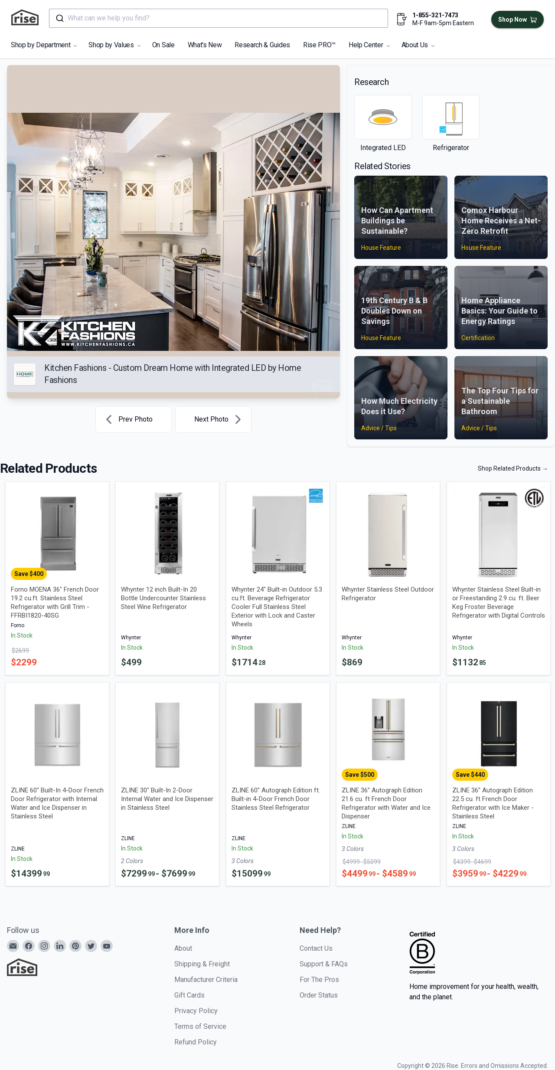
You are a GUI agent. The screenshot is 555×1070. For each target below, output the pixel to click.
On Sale (163, 45)
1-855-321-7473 (435, 15)
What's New (205, 45)
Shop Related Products (513, 468)
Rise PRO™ (319, 45)
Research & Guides (262, 45)
